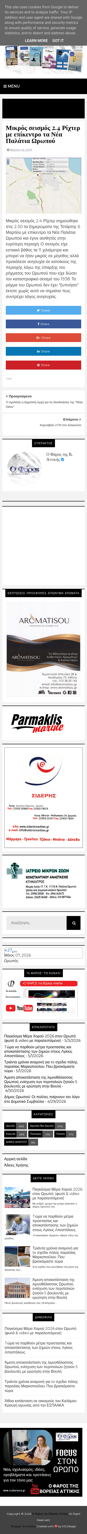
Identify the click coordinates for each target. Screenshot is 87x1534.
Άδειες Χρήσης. (16, 1165)
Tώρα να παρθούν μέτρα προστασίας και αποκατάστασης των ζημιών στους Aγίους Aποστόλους (38, 1051)
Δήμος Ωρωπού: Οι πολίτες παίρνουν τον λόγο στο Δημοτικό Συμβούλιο (42, 1099)
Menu (11, 86)
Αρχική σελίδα (15, 1159)
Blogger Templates (23, 1526)
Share (43, 324)
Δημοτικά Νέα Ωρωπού (42, 1125)
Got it (58, 40)
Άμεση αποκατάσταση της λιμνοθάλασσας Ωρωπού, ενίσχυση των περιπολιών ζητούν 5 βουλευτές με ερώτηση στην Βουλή (40, 1081)
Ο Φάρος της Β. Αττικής (59, 457)
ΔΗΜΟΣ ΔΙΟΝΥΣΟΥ (16, 1142)
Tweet (43, 310)
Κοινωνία (10, 1133)
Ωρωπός (11, 961)
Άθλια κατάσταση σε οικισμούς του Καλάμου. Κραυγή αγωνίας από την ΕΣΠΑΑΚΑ (41, 1403)
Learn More (36, 40)
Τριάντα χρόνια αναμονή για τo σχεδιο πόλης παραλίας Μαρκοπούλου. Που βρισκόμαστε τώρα (40, 1066)
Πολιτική (60, 1133)
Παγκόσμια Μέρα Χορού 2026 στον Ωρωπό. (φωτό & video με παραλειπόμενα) (40, 1038)
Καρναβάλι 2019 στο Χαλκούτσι (60, 425)
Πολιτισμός (35, 1133)
